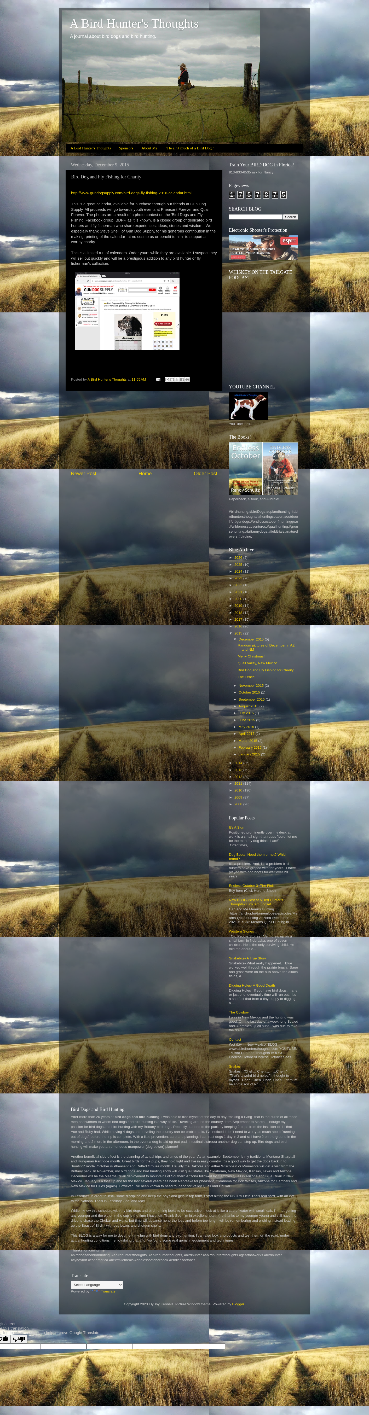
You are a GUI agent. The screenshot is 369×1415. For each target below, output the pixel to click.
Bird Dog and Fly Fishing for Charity (266, 670)
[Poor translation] (19, 1339)
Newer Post (83, 473)
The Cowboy (239, 1012)
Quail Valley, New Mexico (257, 663)
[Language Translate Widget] (97, 1285)
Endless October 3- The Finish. (253, 886)
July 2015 (247, 713)
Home (145, 473)
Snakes (235, 1066)
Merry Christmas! (251, 656)
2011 (238, 783)
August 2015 (249, 706)
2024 (238, 571)
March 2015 (248, 741)
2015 (238, 633)
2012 (238, 777)
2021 (238, 592)
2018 (238, 613)
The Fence (246, 677)
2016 (238, 626)
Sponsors (126, 148)
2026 (238, 558)
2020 (238, 599)
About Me (149, 148)
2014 (238, 763)
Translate (103, 1291)
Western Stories (241, 931)
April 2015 (247, 734)
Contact (235, 1039)
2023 (238, 578)
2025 (238, 565)
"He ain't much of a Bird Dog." (190, 148)
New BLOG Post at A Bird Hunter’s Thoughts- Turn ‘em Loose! (256, 902)
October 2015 (250, 692)
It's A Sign (236, 827)
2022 (238, 585)
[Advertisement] (144, 430)
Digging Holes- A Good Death (252, 985)
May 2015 (247, 727)
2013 (238, 770)
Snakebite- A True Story (247, 958)
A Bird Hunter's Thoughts (134, 23)
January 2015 (250, 754)
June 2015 (247, 720)
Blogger (238, 1304)
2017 (238, 619)
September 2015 (252, 699)
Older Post (205, 473)
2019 (238, 606)
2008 (238, 804)
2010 (238, 790)
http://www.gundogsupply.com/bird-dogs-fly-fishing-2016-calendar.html (131, 193)
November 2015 (252, 686)
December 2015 (252, 639)
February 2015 (251, 747)
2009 (238, 797)
